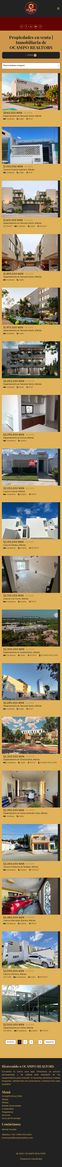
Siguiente (50, 1042)
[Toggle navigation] (58, 8)
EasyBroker (36, 1159)
